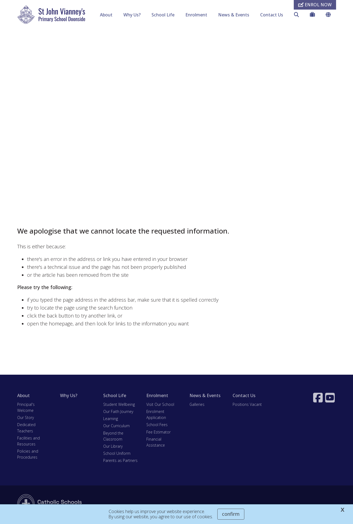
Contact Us (271, 15)
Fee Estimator (158, 432)
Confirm (231, 514)
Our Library (113, 446)
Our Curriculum (116, 426)
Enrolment (196, 15)
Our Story (25, 418)
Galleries (196, 404)
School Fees (157, 425)
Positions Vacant (247, 404)
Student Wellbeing (119, 404)
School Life (163, 15)
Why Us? (132, 15)
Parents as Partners (120, 461)
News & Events (233, 15)
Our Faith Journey (118, 412)
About (106, 15)
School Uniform (116, 454)
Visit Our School (160, 404)
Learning (110, 419)
